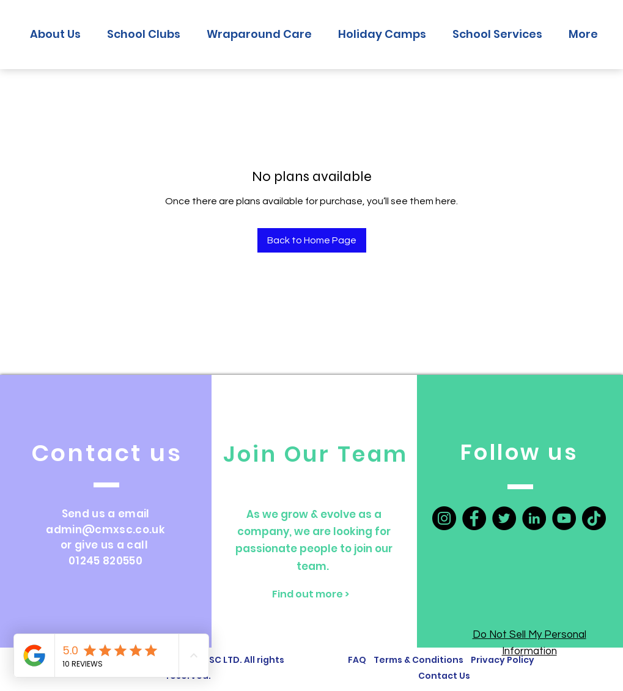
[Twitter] (504, 518)
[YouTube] (564, 518)
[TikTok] (594, 518)
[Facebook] (474, 518)
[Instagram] (444, 518)
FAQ (357, 660)
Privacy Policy (502, 660)
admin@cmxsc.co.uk (105, 529)
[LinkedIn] (534, 518)
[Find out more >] (310, 594)
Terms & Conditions (420, 660)
